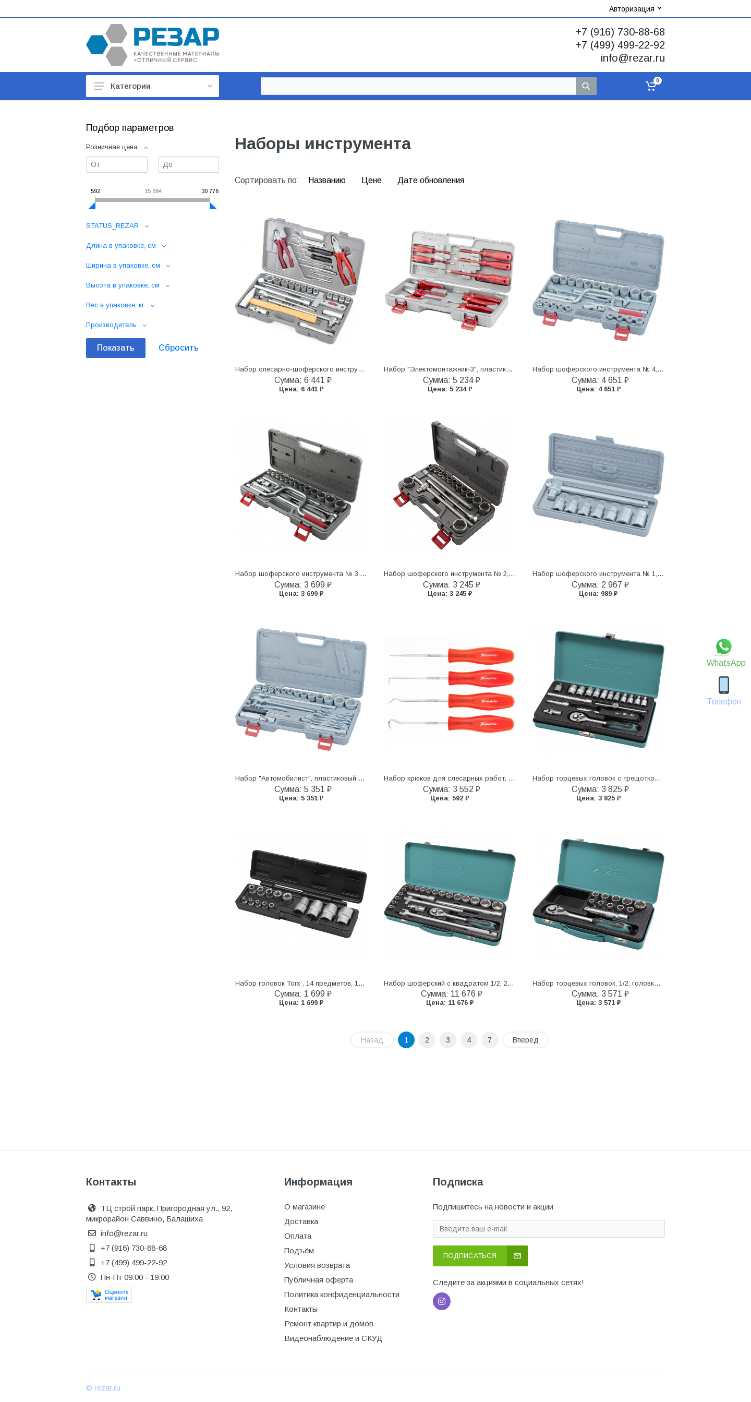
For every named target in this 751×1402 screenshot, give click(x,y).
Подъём (299, 1250)
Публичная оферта (318, 1279)
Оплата (297, 1235)
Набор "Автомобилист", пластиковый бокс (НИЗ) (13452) (327, 778)
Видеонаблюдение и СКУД (333, 1338)
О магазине (304, 1206)
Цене (372, 180)
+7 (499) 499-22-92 (620, 45)
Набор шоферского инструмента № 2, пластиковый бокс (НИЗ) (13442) (499, 574)
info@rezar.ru (633, 58)
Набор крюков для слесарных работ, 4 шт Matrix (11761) (476, 778)
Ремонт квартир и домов (328, 1323)
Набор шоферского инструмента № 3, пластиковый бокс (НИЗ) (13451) (350, 574)
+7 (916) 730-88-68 (620, 32)
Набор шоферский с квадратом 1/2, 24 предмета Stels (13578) (485, 983)
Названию (328, 180)
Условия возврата (317, 1265)
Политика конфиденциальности (341, 1294)
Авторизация (635, 9)
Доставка (301, 1221)
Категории (153, 85)
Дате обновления (430, 180)
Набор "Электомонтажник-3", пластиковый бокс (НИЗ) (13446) (484, 369)
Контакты (301, 1308)
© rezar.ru (103, 1388)
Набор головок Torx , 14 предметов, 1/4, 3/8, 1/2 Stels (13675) (333, 983)
